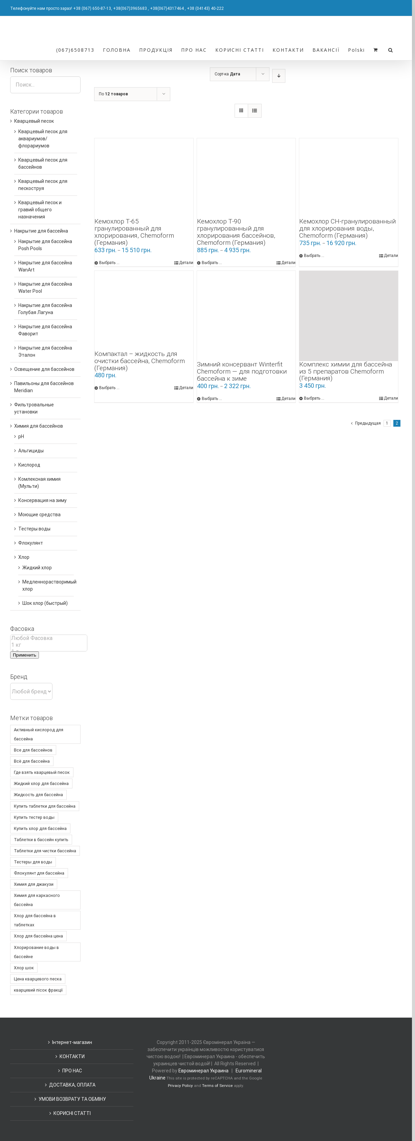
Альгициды (31, 450)
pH (21, 436)
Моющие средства (39, 514)
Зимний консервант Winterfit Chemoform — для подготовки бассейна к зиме (242, 371)
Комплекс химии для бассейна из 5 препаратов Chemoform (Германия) (345, 371)
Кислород (29, 465)
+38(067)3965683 (130, 8)
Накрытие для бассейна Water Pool (45, 287)
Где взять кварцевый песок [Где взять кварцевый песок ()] (42, 772)
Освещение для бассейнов (44, 369)
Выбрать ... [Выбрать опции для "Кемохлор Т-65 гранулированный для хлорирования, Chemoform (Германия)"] (109, 262)
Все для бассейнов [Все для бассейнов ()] (33, 750)
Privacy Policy (180, 1085)
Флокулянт (30, 543)
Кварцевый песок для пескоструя (42, 185)
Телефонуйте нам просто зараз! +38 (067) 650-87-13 (60, 8)
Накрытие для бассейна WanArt (45, 266)
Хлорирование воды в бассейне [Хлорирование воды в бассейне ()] (36, 952)
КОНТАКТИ (72, 1056)
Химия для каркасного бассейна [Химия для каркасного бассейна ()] (37, 900)
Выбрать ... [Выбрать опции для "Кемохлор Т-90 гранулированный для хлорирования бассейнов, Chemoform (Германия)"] (212, 262)
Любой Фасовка (48, 638)
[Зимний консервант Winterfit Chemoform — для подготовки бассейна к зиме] (246, 316)
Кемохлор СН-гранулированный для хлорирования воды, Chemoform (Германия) (347, 228)
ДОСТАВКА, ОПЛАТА (72, 1085)
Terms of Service (217, 1085)
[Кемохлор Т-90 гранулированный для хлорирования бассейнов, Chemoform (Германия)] (246, 178)
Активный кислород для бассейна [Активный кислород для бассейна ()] (38, 734)
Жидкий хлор (37, 567)
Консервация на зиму (42, 500)
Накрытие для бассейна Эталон (45, 351)
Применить (24, 655)
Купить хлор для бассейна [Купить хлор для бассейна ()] (40, 828)
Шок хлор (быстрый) (45, 603)
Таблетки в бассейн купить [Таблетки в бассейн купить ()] (41, 839)
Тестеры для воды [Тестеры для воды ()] (33, 861)
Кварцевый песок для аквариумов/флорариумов (42, 138)
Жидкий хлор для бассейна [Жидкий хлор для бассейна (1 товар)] (41, 783)
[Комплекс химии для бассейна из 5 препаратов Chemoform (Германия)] (348, 316)
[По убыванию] (278, 76)
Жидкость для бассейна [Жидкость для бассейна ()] (38, 794)
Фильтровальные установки (34, 408)
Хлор (23, 557)
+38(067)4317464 (167, 8)
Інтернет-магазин (72, 1042)
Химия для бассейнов (38, 426)
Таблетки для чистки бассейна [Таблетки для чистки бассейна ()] (45, 850)
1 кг (48, 645)
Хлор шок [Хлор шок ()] (24, 967)
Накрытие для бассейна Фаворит (45, 330)
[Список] (254, 110)
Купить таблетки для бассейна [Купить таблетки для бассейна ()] (44, 806)
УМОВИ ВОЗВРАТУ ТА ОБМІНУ (72, 1099)
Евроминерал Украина (203, 1070)
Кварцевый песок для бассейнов (42, 163)
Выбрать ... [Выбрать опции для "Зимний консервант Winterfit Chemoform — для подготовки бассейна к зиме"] (212, 398)
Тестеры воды (34, 528)
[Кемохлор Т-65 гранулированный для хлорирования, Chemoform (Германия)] (143, 178)
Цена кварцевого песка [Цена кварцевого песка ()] (38, 978)
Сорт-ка (227, 74)
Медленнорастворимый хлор (49, 585)
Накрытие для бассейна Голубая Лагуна (45, 309)
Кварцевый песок (34, 121)
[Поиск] (390, 49)
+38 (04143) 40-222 (205, 8)
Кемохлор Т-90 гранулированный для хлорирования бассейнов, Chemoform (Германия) (236, 231)
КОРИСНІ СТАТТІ (72, 1113)
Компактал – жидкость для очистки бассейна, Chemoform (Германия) (139, 361)
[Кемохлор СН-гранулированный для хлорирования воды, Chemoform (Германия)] (348, 178)
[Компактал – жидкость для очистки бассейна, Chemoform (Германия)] (143, 311)
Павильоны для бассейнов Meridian (44, 387)
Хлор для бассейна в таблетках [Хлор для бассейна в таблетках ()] (35, 920)
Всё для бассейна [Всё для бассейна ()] (32, 761)
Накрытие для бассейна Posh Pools (45, 245)
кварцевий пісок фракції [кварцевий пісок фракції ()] (38, 990)
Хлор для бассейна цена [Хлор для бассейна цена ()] (38, 935)
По (113, 94)
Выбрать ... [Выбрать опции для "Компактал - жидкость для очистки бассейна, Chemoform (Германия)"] (109, 387)
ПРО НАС (72, 1070)
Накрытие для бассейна (41, 231)
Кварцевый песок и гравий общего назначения (40, 209)
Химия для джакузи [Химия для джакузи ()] (33, 884)
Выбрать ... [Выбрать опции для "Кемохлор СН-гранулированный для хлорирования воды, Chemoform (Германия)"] (314, 255)
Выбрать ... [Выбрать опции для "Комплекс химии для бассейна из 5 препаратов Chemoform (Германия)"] (314, 398)
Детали (186, 262)
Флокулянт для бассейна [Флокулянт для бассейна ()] (39, 873)
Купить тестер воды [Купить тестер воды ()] (34, 817)
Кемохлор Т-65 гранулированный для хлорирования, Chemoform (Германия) (134, 231)
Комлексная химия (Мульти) (39, 482)
